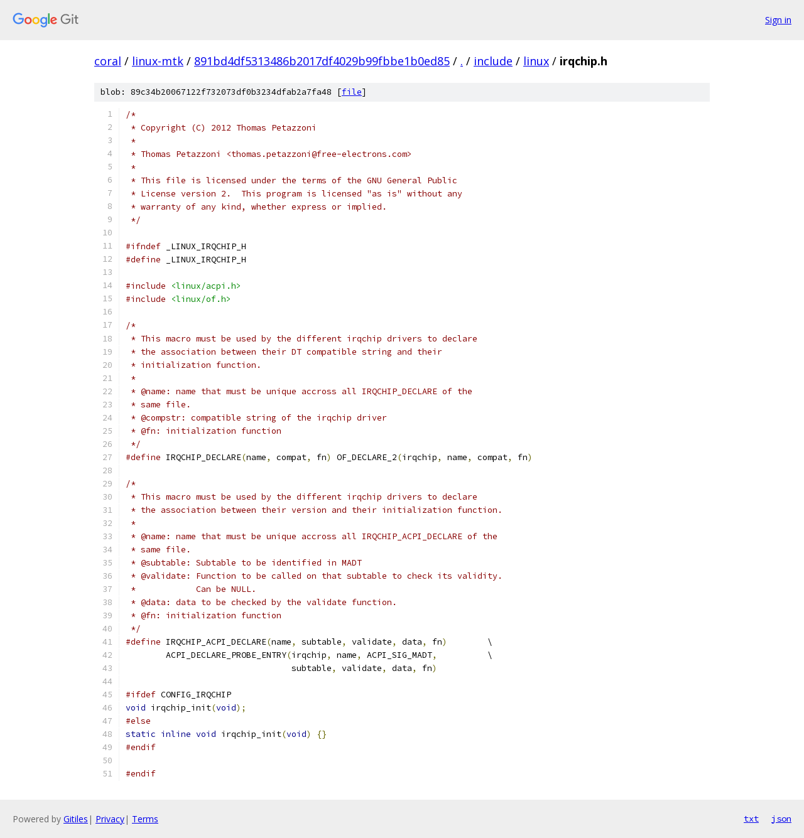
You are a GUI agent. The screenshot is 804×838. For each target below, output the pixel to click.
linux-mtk (157, 60)
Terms (145, 819)
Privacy (109, 819)
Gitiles (75, 819)
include (493, 60)
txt (751, 818)
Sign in (778, 20)
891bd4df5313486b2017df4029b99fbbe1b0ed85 (322, 60)
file (352, 92)
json (781, 818)
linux (536, 60)
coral (107, 60)
